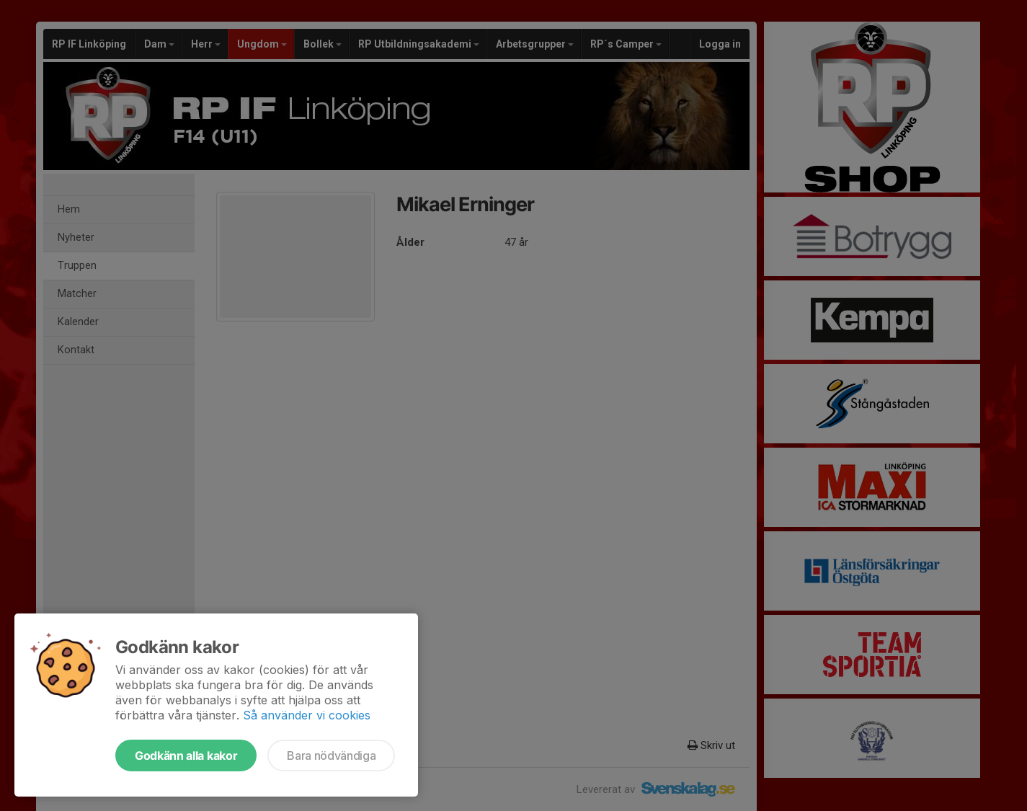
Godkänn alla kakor (186, 755)
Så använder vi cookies (306, 715)
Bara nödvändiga (331, 755)
